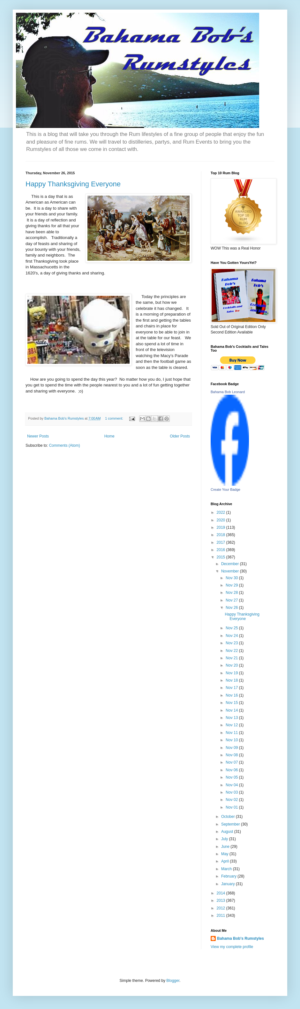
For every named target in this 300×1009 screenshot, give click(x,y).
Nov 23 (232, 643)
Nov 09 (232, 747)
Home (109, 436)
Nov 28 (232, 592)
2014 (221, 893)
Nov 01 (232, 807)
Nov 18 (232, 680)
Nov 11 (232, 732)
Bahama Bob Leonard (228, 392)
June (225, 846)
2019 (221, 527)
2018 (221, 535)
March (227, 869)
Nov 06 (232, 770)
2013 (221, 900)
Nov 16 (232, 695)
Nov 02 (232, 799)
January (228, 884)
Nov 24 (232, 635)
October (228, 816)
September (231, 824)
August (227, 831)
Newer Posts (38, 436)
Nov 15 (232, 702)
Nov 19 (232, 673)
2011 (221, 915)
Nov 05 (232, 777)
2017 (221, 542)
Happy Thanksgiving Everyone (73, 184)
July (225, 839)
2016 (221, 550)
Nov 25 (232, 628)
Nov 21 (232, 658)
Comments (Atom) (64, 445)
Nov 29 (232, 585)
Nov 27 (232, 600)
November (230, 571)
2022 (221, 512)
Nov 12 (232, 725)
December (230, 564)
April (225, 861)
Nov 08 (232, 755)
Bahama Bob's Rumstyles (240, 938)
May (225, 854)
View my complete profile (232, 947)
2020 (221, 520)
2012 (221, 908)
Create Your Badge (225, 489)
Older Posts (180, 436)
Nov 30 (232, 578)
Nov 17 (232, 687)
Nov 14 (232, 710)
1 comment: (114, 418)
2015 (221, 557)
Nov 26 (232, 607)
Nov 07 (232, 762)
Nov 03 (232, 792)
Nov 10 (232, 740)
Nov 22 (232, 650)
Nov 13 (232, 717)
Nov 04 (232, 785)
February (229, 876)
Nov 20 (232, 665)
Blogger (172, 980)
